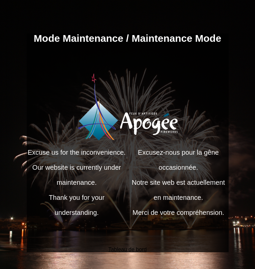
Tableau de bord (127, 249)
